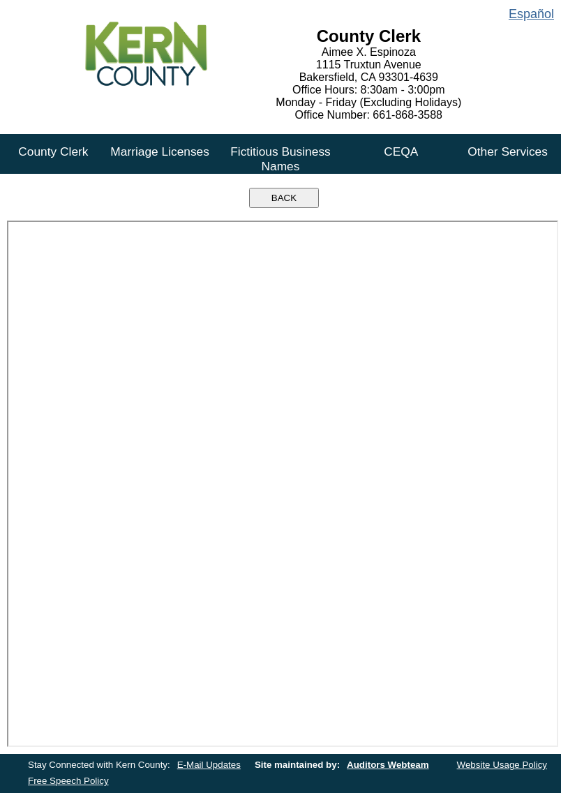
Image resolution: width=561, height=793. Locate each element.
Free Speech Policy (68, 781)
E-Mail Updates (209, 764)
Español (531, 14)
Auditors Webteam (388, 764)
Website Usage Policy (502, 764)
